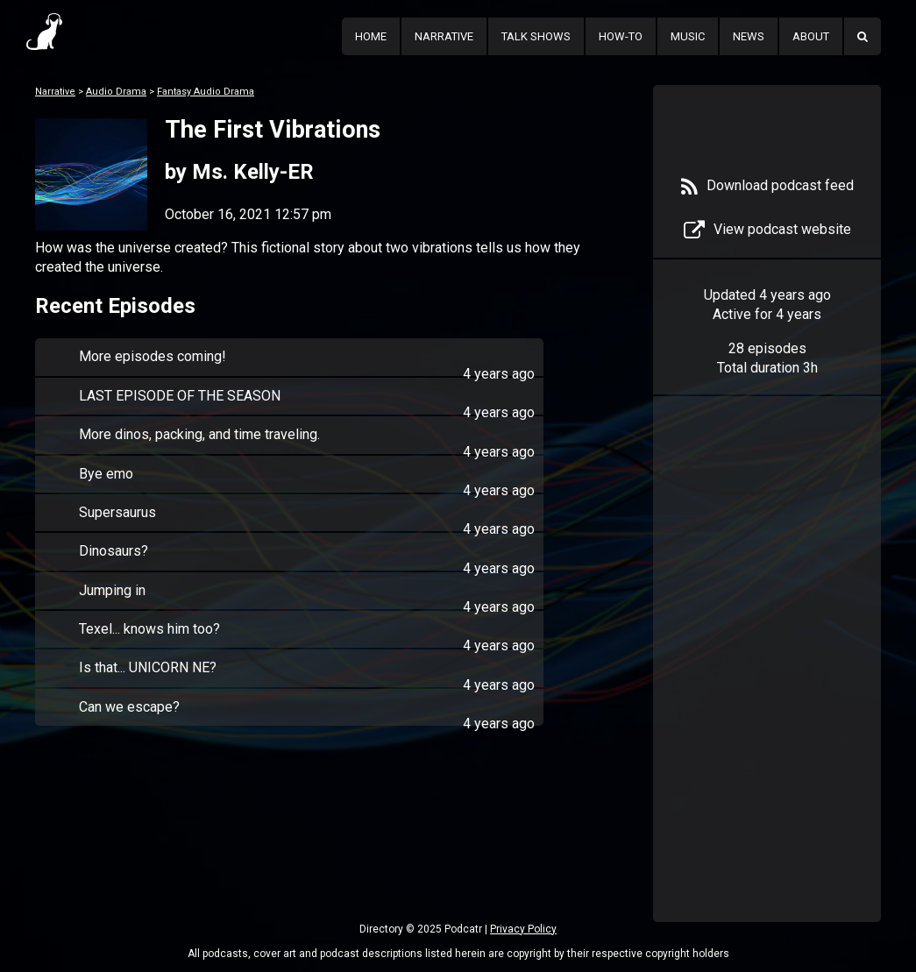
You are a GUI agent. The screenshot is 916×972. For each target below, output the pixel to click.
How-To (621, 36)
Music (688, 36)
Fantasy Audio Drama (205, 91)
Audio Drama (116, 91)
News (748, 36)
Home (371, 36)
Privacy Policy (523, 929)
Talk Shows (536, 36)
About (810, 36)
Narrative (444, 36)
